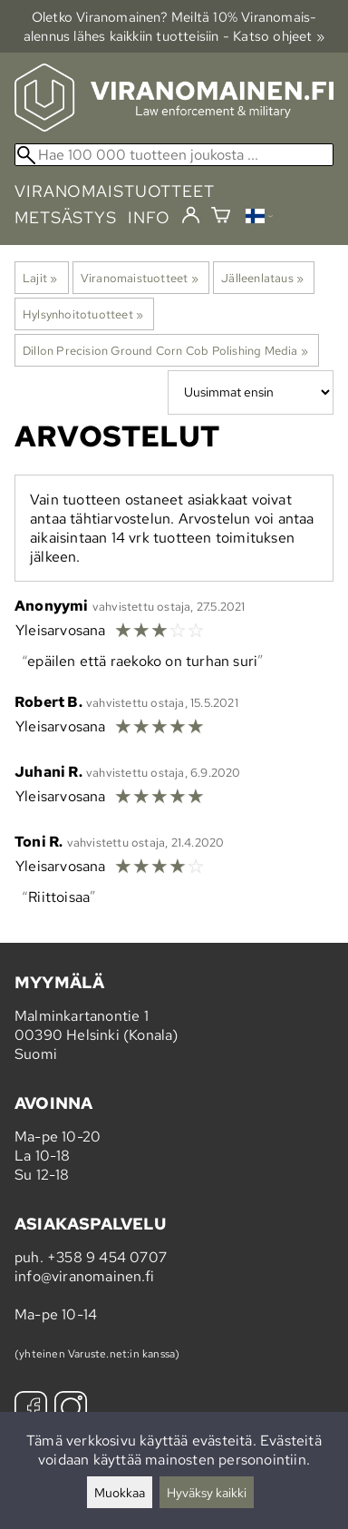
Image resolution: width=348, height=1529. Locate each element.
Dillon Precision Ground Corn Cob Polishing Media (165, 350)
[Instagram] (70, 1409)
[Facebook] (30, 1409)
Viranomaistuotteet (139, 278)
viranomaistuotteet (114, 191)
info (149, 217)
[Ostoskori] (220, 217)
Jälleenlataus (262, 278)
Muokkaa (119, 1492)
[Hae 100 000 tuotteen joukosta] (174, 154)
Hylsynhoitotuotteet (83, 314)
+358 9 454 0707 (107, 1257)
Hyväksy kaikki (206, 1492)
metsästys (65, 217)
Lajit (40, 278)
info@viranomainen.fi (84, 1276)
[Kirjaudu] (190, 216)
